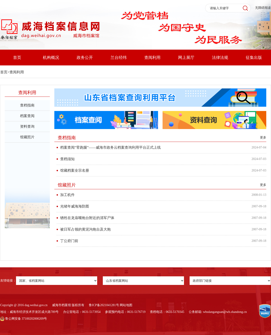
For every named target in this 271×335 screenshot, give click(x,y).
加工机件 (67, 195)
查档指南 (27, 105)
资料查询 (27, 126)
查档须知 (67, 159)
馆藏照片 (27, 137)
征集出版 (254, 57)
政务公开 (85, 57)
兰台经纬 (118, 57)
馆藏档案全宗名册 (74, 170)
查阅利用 (152, 57)
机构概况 (51, 57)
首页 (17, 57)
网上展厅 (186, 57)
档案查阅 (27, 116)
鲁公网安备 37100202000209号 (23, 318)
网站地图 (126, 305)
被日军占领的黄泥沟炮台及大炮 (85, 229)
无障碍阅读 (263, 7)
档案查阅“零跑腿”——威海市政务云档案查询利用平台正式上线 (110, 147)
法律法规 (220, 57)
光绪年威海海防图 (74, 206)
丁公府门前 (69, 241)
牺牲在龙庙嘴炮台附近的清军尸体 (87, 218)
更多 (263, 137)
